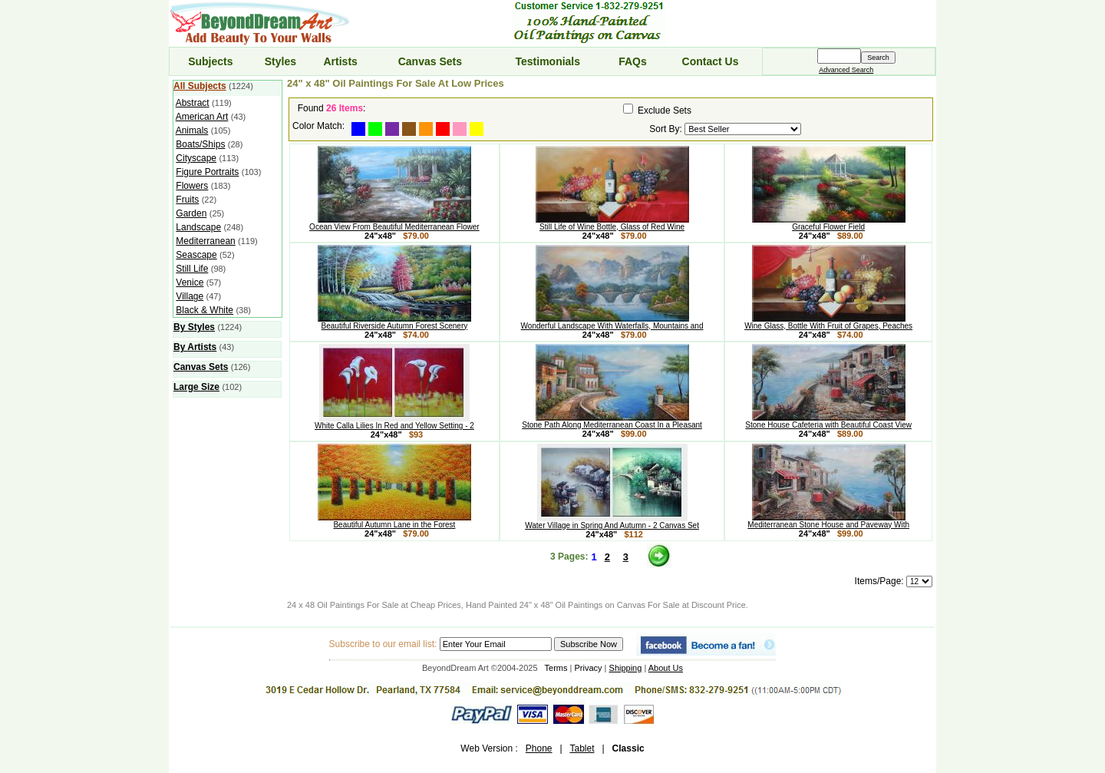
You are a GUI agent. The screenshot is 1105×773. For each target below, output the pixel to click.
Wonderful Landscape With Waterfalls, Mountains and (612, 322)
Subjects (210, 61)
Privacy (588, 667)
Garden (191, 213)
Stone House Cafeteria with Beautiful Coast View (828, 421)
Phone (539, 748)
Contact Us (710, 61)
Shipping (625, 667)
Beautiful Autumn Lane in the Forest (394, 521)
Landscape (198, 227)
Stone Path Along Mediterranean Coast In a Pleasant (612, 421)
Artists (340, 61)
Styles (280, 61)
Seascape (196, 254)
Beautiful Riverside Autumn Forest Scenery (394, 322)
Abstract (192, 102)
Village (189, 296)
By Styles (194, 327)
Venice (189, 282)
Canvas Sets (430, 61)
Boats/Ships (200, 144)
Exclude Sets (664, 110)
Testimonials (548, 61)
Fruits (187, 199)
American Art (202, 116)
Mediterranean (205, 241)
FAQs (632, 61)
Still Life (192, 268)
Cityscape (196, 158)
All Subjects (199, 86)
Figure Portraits (207, 172)
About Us (665, 667)
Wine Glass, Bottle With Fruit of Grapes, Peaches (828, 322)
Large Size (196, 387)
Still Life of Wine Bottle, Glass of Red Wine (612, 223)
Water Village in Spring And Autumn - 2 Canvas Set (612, 522)
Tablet (581, 748)
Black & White (204, 310)
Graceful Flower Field (828, 223)
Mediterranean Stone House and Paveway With (828, 521)
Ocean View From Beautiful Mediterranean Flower (394, 223)
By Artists (194, 347)
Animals (192, 130)
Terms (556, 667)
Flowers (192, 185)
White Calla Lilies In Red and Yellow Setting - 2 (394, 422)
